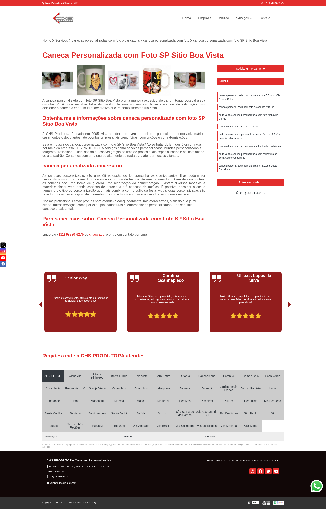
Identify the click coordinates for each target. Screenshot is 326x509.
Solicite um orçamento (250, 68)
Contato (264, 18)
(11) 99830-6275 (272, 3)
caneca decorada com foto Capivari (238, 126)
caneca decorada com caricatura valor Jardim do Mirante (250, 146)
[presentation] (34, 320)
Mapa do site (271, 460)
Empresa (204, 18)
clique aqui (97, 234)
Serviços (242, 18)
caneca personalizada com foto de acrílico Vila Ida (246, 107)
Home (186, 18)
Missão (224, 18)
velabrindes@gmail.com (62, 483)
